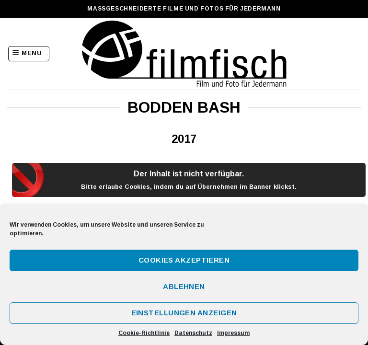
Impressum (233, 333)
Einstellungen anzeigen (184, 313)
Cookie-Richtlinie (144, 333)
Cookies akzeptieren (184, 260)
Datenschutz (193, 333)
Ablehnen (184, 286)
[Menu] (28, 53)
